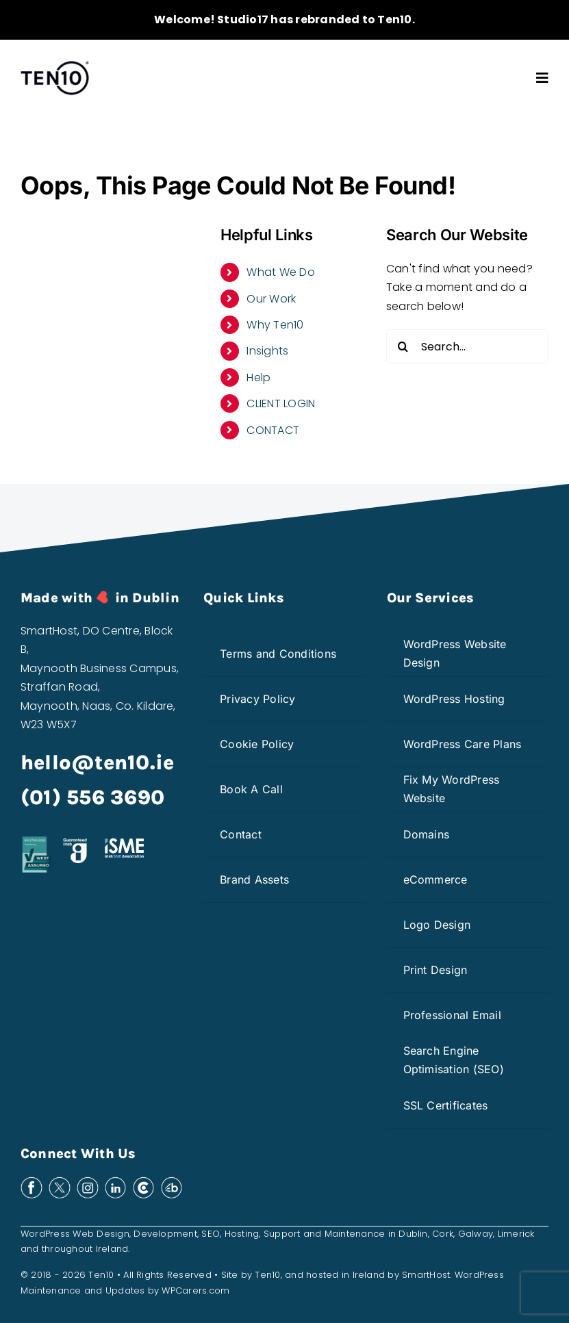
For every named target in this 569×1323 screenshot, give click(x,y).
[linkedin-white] (116, 1182)
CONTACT (272, 430)
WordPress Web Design (75, 1233)
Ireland (112, 1248)
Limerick (516, 1233)
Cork (442, 1233)
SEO (210, 1233)
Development (165, 1233)
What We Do (280, 272)
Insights (267, 351)
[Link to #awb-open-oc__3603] (542, 78)
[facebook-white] (31, 1182)
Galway (475, 1233)
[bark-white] (172, 1182)
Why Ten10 (274, 325)
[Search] (403, 346)
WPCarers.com (195, 1290)
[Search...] (467, 346)
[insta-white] (88, 1182)
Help (258, 377)
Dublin (413, 1233)
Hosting (242, 1233)
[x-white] (60, 1182)
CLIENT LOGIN (280, 403)
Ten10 (267, 1274)
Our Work (271, 299)
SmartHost (426, 1274)
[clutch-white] (144, 1182)
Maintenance (355, 1233)
